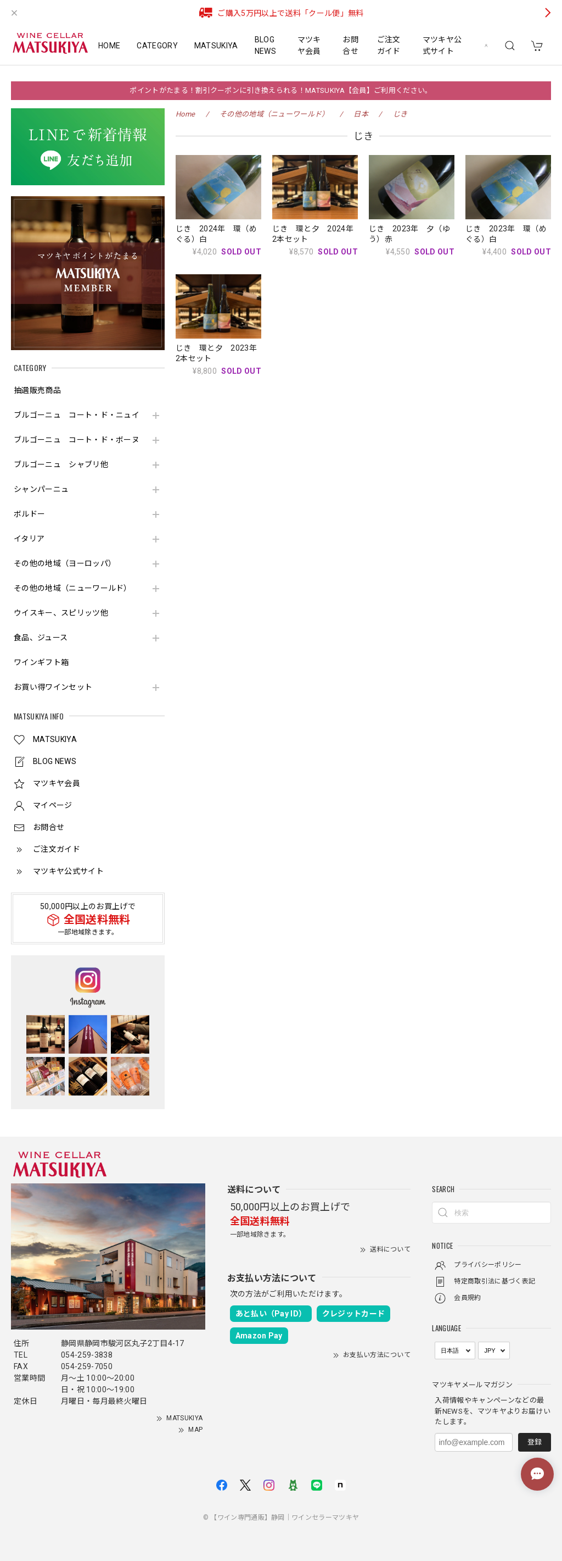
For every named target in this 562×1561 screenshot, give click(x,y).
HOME (109, 45)
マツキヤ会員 (309, 45)
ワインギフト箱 (41, 662)
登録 (534, 1442)
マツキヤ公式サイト (442, 45)
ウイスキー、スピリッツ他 (61, 612)
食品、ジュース (41, 637)
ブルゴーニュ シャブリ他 (61, 464)
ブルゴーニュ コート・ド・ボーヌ (76, 439)
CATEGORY (157, 45)
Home (185, 114)
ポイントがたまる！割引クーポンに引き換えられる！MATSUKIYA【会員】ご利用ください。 (281, 90)
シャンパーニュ (41, 489)
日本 (360, 114)
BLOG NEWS (265, 45)
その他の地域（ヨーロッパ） (65, 563)
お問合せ (350, 45)
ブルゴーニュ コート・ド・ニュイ (76, 415)
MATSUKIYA (216, 45)
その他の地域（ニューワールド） (73, 588)
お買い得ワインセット (53, 687)
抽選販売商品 (37, 390)
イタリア (29, 538)
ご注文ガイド (389, 45)
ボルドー (29, 514)
